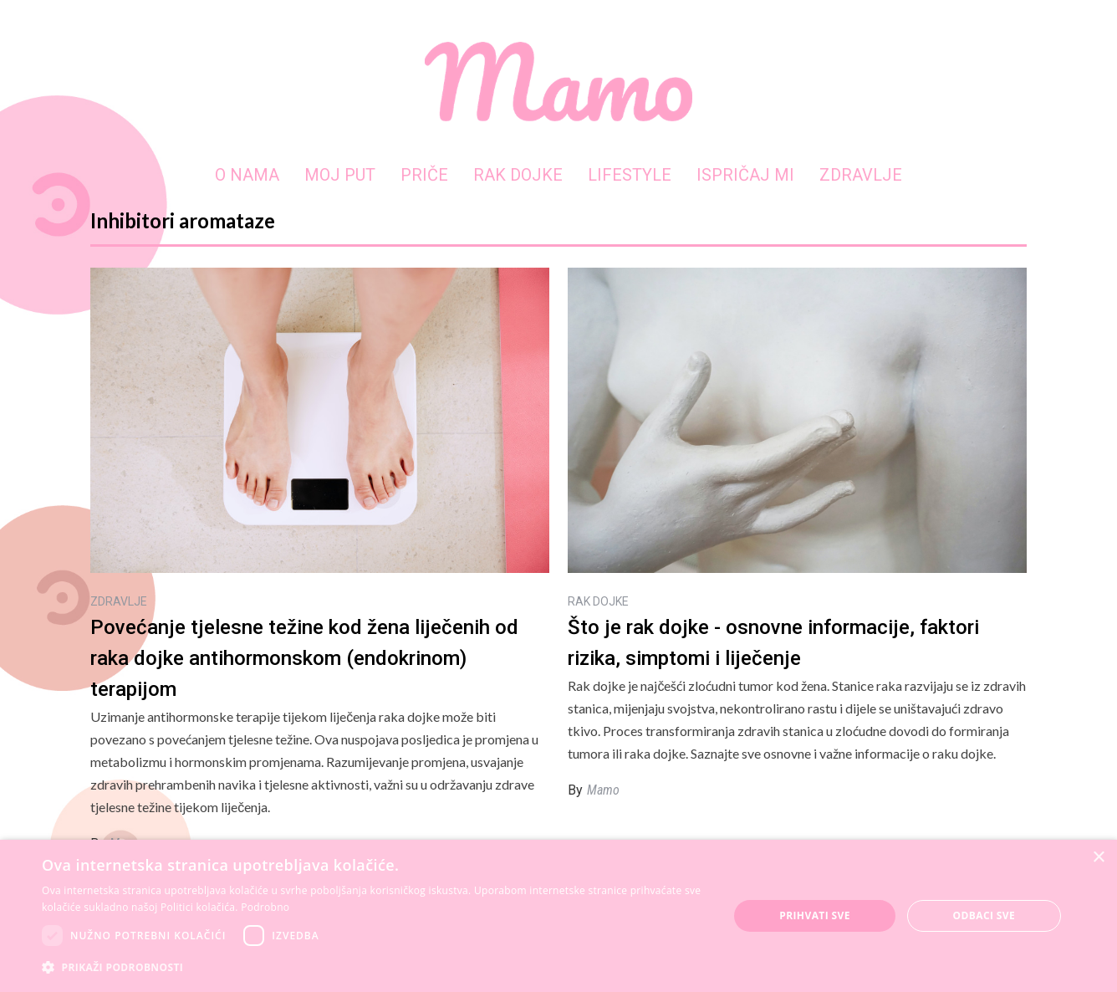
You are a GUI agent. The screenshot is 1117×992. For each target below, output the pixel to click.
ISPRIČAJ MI (745, 175)
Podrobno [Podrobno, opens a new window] (265, 907)
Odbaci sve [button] (984, 915)
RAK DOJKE (518, 175)
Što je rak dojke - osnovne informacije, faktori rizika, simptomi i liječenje (773, 643)
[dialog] (558, 916)
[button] (375, 967)
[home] (558, 81)
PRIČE (424, 175)
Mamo (603, 790)
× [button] (1098, 857)
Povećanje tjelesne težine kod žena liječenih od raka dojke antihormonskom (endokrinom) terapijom (304, 658)
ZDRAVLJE (860, 175)
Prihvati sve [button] (814, 915)
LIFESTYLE (629, 175)
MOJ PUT (339, 175)
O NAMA (247, 175)
